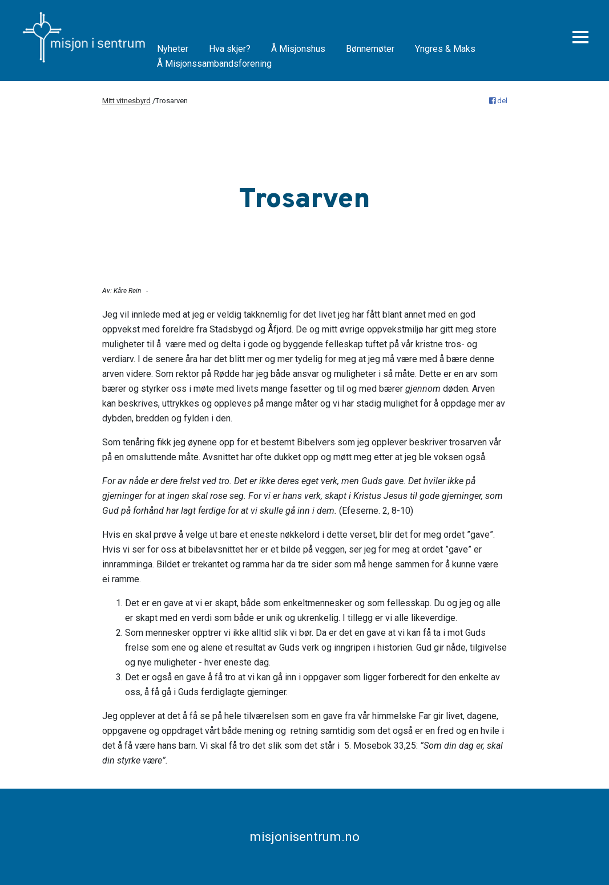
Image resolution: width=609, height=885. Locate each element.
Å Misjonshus (298, 48)
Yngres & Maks (445, 48)
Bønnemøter (370, 48)
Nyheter (172, 48)
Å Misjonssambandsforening (214, 63)
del (498, 100)
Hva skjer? (230, 48)
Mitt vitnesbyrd (126, 100)
